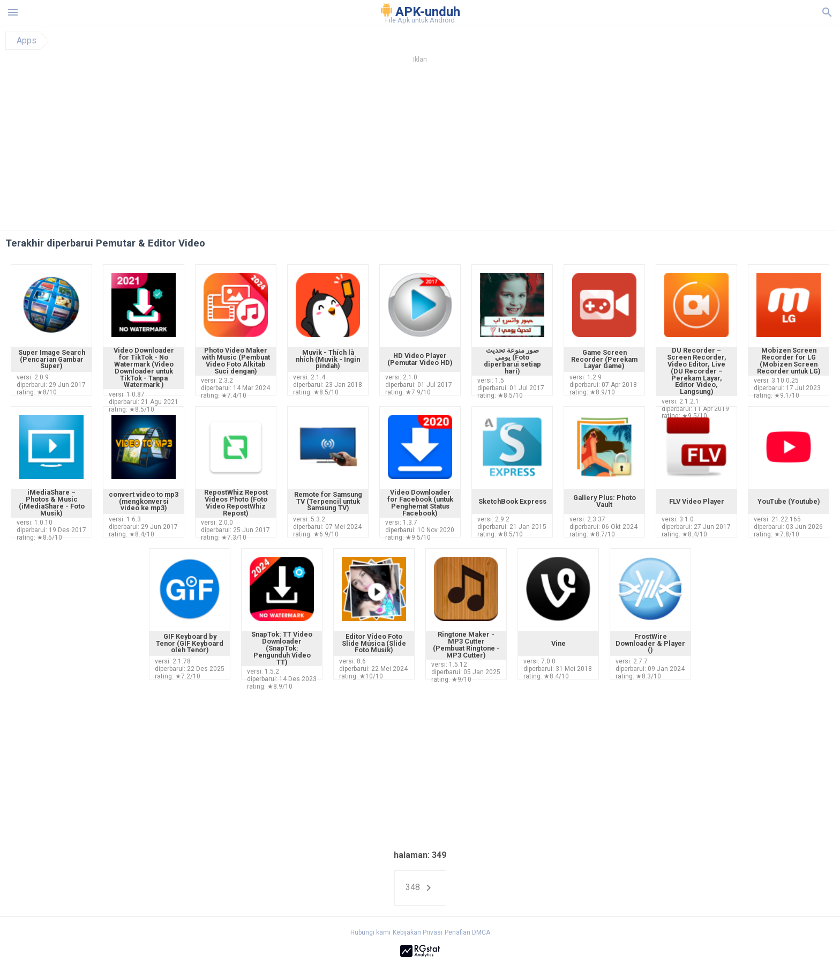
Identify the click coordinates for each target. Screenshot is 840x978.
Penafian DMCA (467, 932)
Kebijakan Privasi (417, 932)
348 (420, 888)
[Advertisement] (485, 149)
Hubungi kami (370, 932)
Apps (26, 40)
